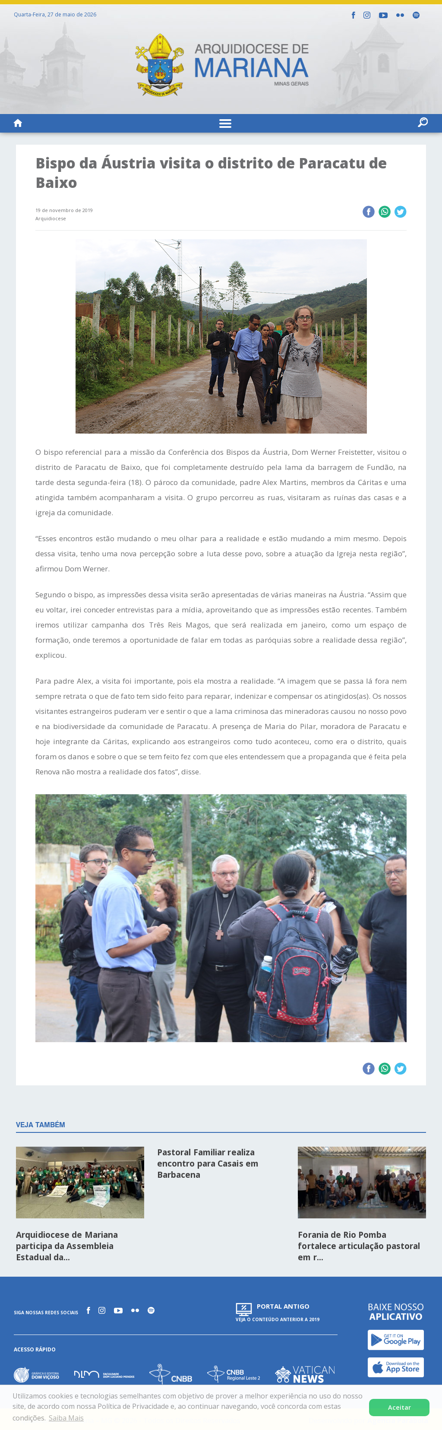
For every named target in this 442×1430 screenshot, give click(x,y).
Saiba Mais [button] (66, 1418)
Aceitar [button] (399, 1407)
